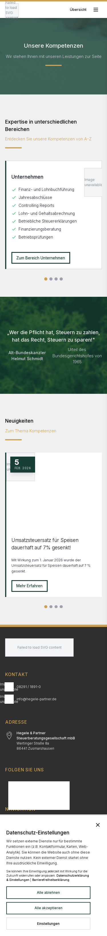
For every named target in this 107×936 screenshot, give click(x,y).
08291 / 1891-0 (29, 687)
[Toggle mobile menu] (86, 9)
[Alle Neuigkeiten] (61, 606)
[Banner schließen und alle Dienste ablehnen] (98, 825)
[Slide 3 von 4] (56, 279)
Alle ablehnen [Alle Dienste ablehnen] (48, 892)
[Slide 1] (45, 606)
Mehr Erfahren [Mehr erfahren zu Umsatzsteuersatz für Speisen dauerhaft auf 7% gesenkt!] (29, 586)
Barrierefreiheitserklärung (50, 879)
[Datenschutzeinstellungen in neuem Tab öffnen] (48, 923)
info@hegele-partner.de (36, 699)
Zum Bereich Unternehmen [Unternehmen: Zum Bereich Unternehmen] (40, 258)
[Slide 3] (56, 606)
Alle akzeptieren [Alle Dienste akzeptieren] (48, 908)
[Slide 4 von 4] (61, 279)
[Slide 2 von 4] (51, 279)
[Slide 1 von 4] (45, 279)
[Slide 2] (51, 606)
